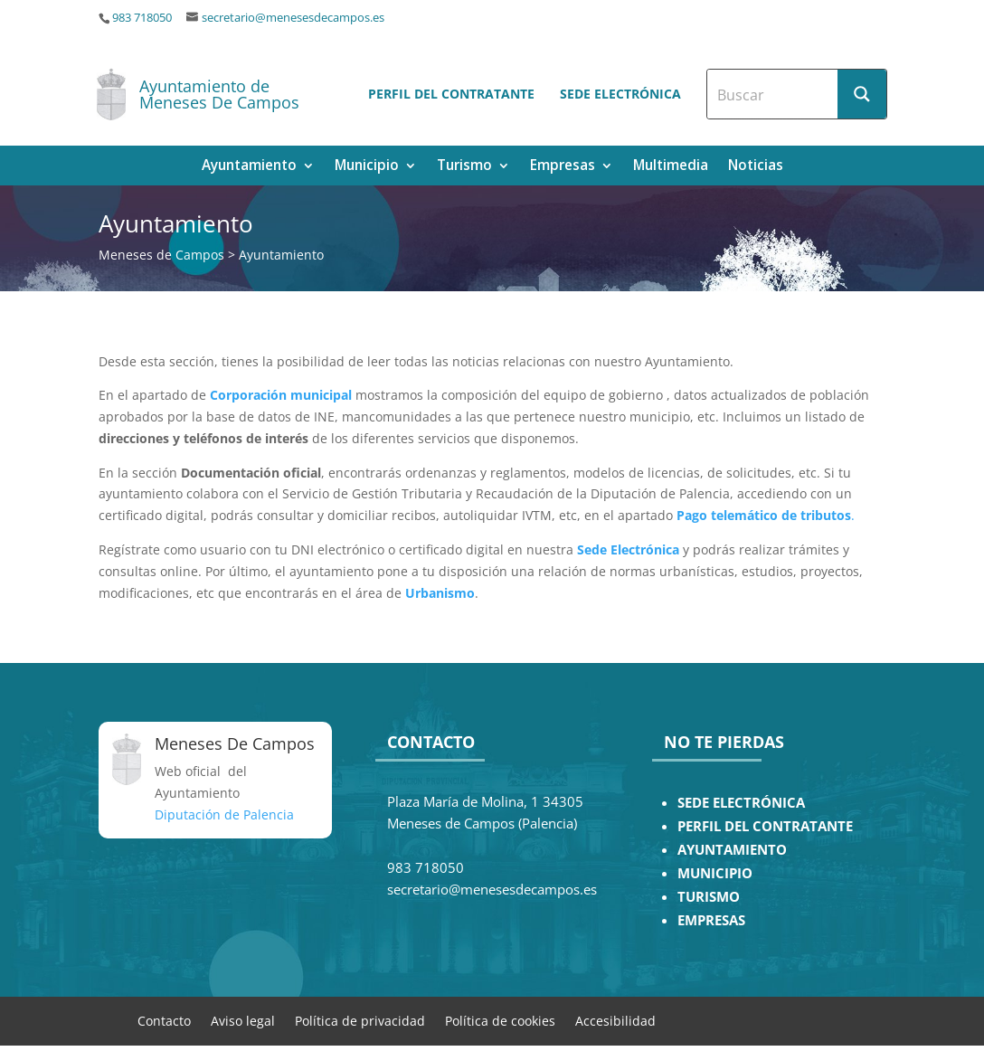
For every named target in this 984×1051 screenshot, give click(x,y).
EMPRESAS (711, 920)
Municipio (367, 167)
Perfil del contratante (451, 93)
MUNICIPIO (714, 873)
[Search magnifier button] (861, 94)
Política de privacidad (360, 1019)
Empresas (562, 167)
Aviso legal (243, 1019)
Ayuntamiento (249, 167)
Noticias (755, 167)
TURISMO (708, 896)
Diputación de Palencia (224, 814)
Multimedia (670, 167)
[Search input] (773, 94)
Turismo (464, 167)
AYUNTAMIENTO (732, 849)
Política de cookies (500, 1019)
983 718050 (142, 17)
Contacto (164, 1019)
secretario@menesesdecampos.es (293, 17)
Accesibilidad (615, 1019)
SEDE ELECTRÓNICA (741, 802)
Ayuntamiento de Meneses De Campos (219, 94)
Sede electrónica (620, 93)
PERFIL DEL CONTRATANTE (765, 826)
